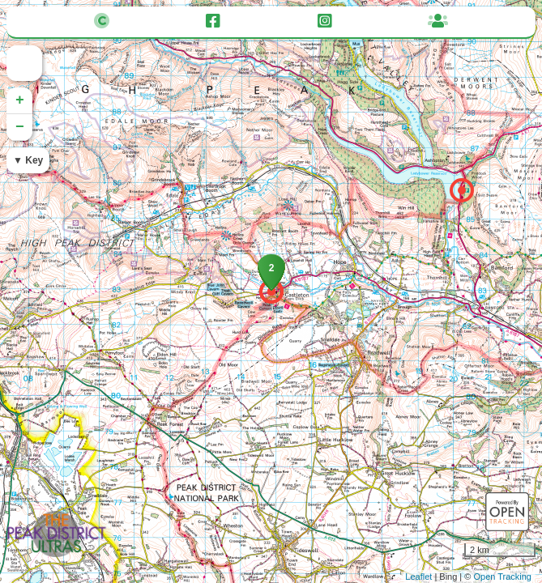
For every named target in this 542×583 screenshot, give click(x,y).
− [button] (19, 127)
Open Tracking (502, 576)
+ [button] (19, 100)
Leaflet (418, 576)
